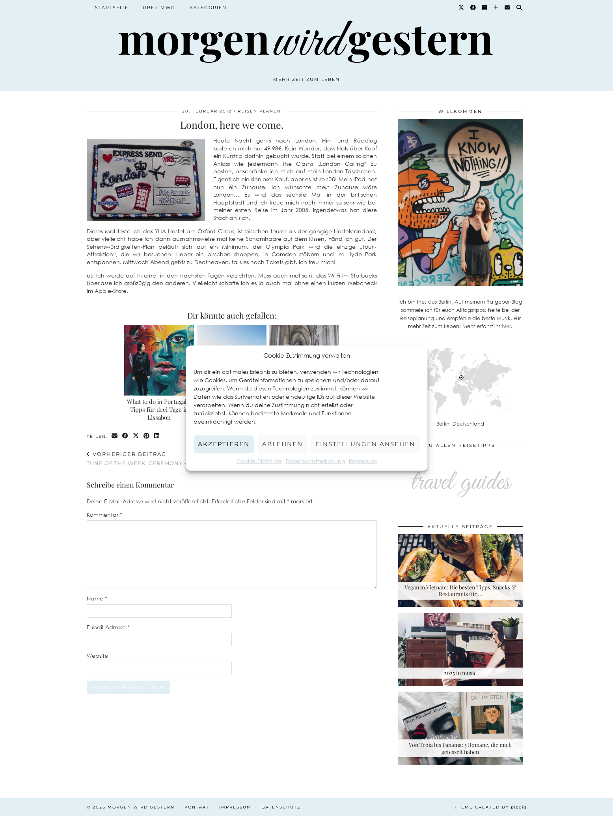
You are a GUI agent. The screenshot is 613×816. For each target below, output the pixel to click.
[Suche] (519, 7)
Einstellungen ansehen (365, 444)
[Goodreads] (485, 7)
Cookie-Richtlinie (259, 461)
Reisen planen (259, 111)
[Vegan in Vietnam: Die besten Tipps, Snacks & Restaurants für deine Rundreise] (460, 570)
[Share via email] (115, 436)
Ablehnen (282, 444)
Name (97, 598)
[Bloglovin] (496, 7)
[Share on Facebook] (125, 436)
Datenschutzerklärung (315, 461)
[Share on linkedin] (157, 436)
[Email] (508, 7)
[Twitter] (461, 7)
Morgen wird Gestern (141, 807)
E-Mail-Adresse (108, 627)
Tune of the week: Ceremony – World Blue (158, 458)
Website (97, 655)
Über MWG (159, 7)
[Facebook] (473, 7)
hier (506, 326)
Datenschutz (281, 807)
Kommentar (104, 514)
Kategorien (208, 7)
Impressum (363, 461)
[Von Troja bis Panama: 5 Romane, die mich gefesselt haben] (460, 728)
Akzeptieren (224, 444)
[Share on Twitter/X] (136, 436)
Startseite (112, 7)
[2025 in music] (460, 649)
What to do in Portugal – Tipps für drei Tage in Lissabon (159, 409)
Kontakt (196, 807)
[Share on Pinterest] (147, 436)
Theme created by (490, 807)
